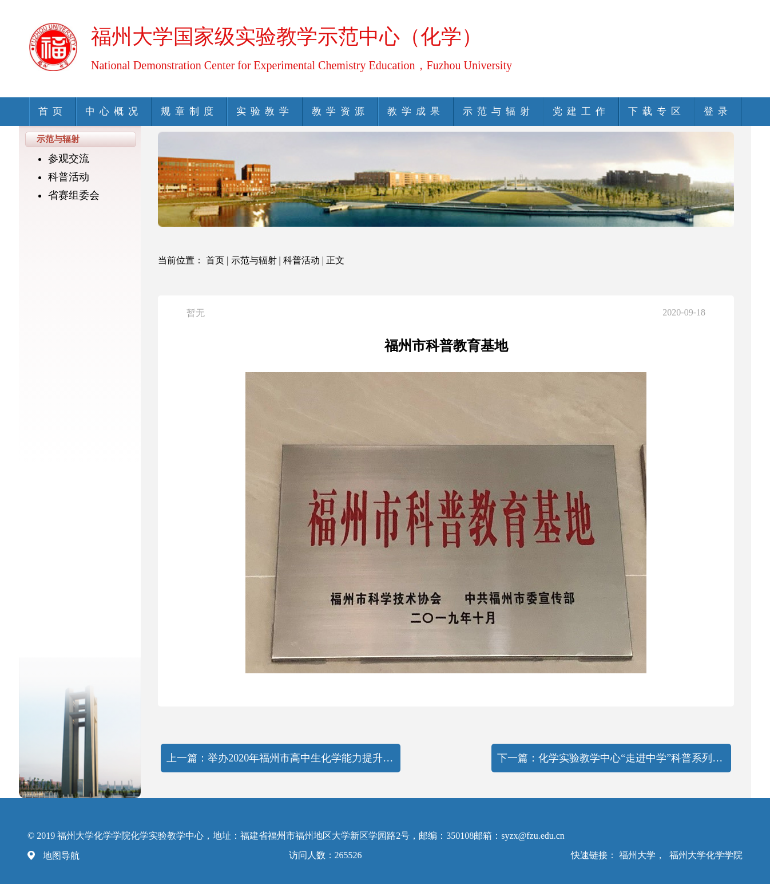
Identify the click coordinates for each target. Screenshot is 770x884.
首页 (52, 111)
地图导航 (61, 856)
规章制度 (189, 111)
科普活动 (68, 177)
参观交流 (68, 158)
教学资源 (340, 111)
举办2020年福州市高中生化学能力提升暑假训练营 (301, 758)
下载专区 (656, 111)
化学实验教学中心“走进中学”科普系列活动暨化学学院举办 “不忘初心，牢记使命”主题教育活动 (631, 758)
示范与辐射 (498, 111)
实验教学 (264, 111)
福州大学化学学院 (706, 855)
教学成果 (415, 111)
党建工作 (581, 111)
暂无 (195, 313)
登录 (718, 111)
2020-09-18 (683, 312)
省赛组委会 (74, 195)
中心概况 (113, 111)
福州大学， (643, 855)
